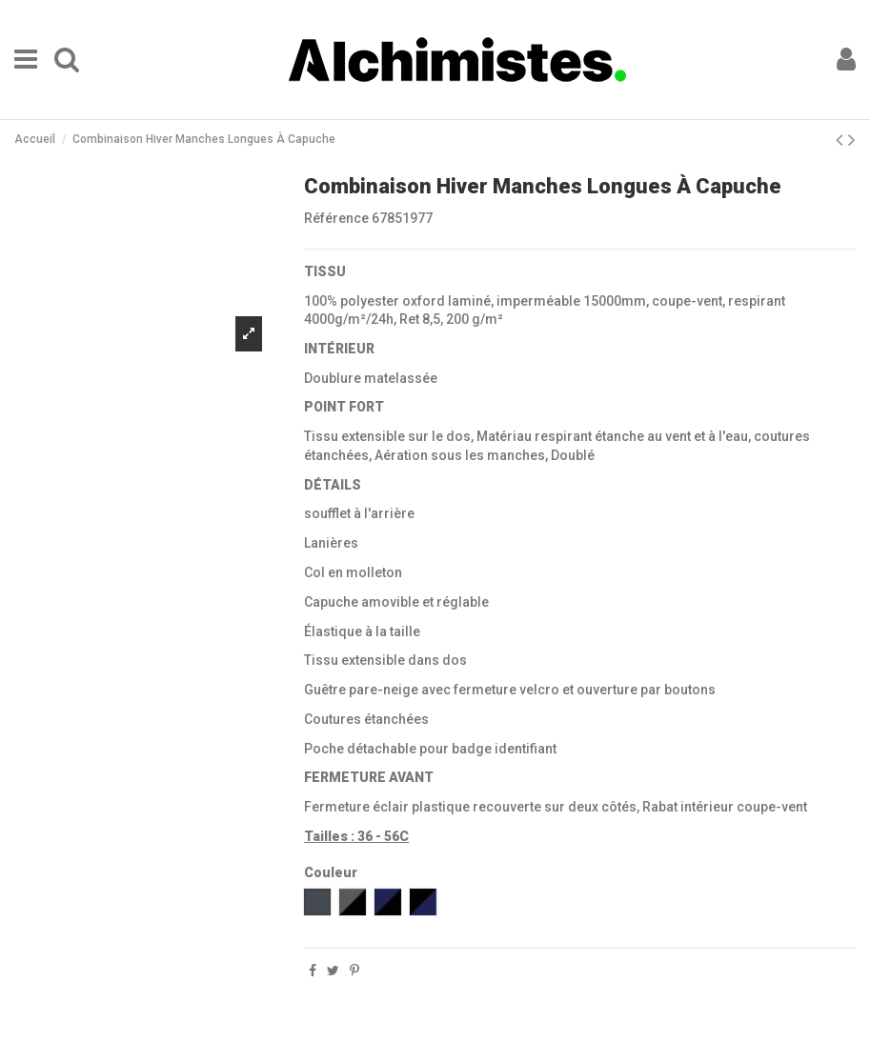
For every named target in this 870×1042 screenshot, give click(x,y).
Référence (336, 218)
